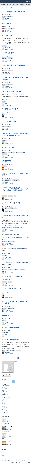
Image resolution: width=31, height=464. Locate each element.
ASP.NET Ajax (11, 28)
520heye (7, 86)
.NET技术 (4, 28)
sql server (5, 394)
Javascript (10, 16)
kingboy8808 (8, 243)
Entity (7, 350)
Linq (6, 208)
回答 (6, 7)
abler (6, 334)
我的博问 (15, 4)
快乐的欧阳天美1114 (6, 431)
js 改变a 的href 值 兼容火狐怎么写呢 (15, 11)
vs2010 (3, 227)
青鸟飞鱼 (7, 30)
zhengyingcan (8, 257)
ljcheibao (7, 128)
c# (2, 180)
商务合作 (14, 461)
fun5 (6, 116)
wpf (4, 409)
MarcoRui (7, 229)
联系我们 (9, 461)
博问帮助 (4, 451)
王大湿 (6, 210)
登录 (27, 1)
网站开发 (4, 16)
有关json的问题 (10, 147)
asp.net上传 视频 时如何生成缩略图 (16, 65)
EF (2, 208)
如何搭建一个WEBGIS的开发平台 (15, 276)
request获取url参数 (6, 126)
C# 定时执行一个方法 (8, 53)
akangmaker (7, 352)
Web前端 (4, 84)
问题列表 (3, 4)
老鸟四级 (8, 428)
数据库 (5, 391)
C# (14, 196)
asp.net (5, 388)
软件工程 (4, 46)
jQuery (17, 152)
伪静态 (3, 101)
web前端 (5, 403)
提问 (2, 7)
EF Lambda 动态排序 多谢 (13, 203)
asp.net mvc (6, 397)
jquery (4, 405)
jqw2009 (3, 438)
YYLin (6, 283)
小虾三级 (8, 443)
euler (6, 197)
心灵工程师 (7, 310)
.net (4, 400)
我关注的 (9, 4)
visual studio (11, 308)
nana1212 (7, 18)
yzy (6, 103)
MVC (3, 350)
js (3, 406)
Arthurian (4, 446)
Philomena (7, 296)
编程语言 (5, 402)
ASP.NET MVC (11, 241)
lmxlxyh (6, 322)
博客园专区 (6, 408)
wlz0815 (7, 155)
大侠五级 (8, 420)
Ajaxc (6, 271)
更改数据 (19, 350)
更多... (3, 413)
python (5, 410)
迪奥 (6, 142)
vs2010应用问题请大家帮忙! (13, 327)
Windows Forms (15, 180)
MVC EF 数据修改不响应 (13, 339)
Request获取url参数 (11, 121)
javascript (5, 396)
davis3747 (7, 47)
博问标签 (22, 4)
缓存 (3, 114)
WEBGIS (10, 282)
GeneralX (7, 72)
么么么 (6, 182)
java (4, 393)
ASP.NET (10, 58)
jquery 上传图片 (7, 315)
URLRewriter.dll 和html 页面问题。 (12, 91)
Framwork (12, 350)
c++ (4, 399)
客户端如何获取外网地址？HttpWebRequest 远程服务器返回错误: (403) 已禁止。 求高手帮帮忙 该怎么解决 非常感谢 (15, 189)
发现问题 (4, 453)
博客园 (23, 461)
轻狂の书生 (7, 168)
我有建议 (4, 455)
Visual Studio (16, 227)
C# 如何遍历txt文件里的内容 (13, 289)
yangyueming (8, 60)
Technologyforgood (6, 423)
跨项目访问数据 (7, 161)
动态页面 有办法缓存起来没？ (11, 109)
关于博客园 (3, 461)
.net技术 (5, 385)
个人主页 (28, 4)
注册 (30, 1)
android (5, 412)
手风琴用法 (8, 23)
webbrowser (7, 180)
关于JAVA (9, 35)
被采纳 (11, 7)
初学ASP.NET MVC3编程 (12, 234)
